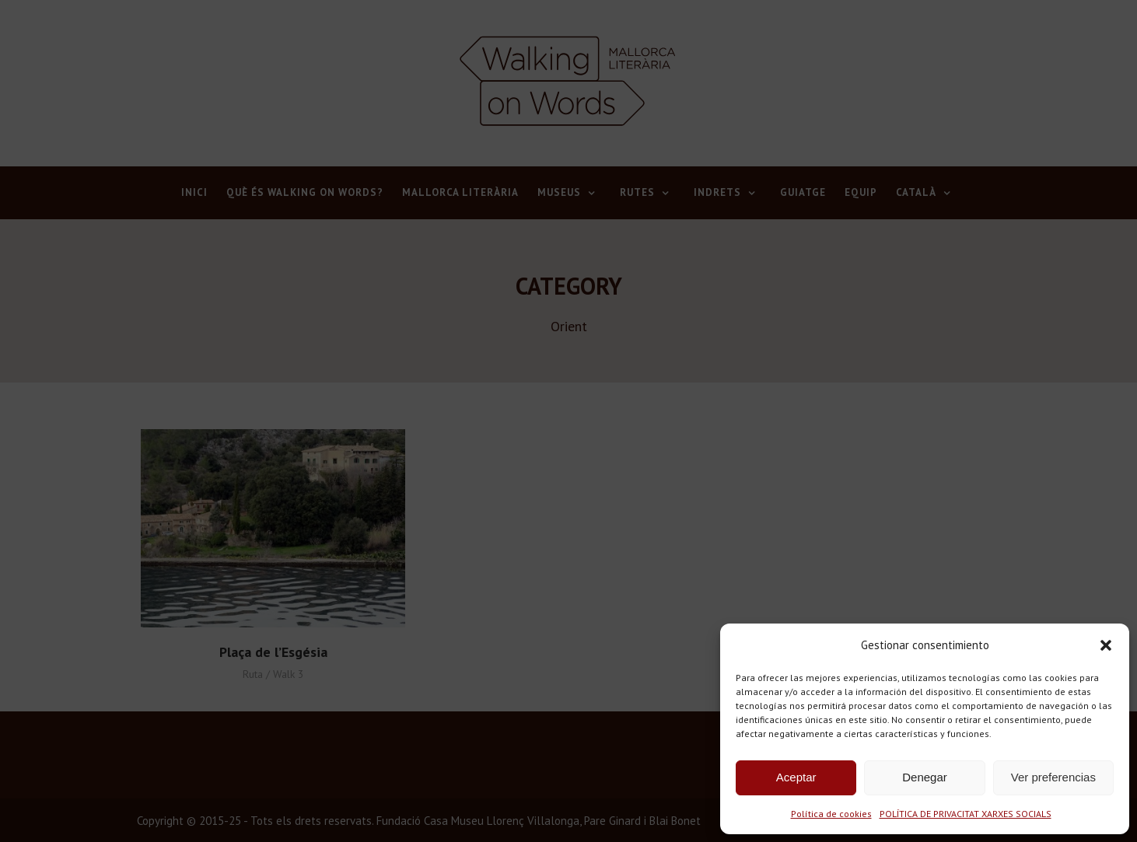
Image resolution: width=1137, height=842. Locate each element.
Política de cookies (831, 813)
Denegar (924, 777)
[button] (1106, 645)
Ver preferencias (1053, 777)
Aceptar (796, 777)
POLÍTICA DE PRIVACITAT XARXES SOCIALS (965, 813)
